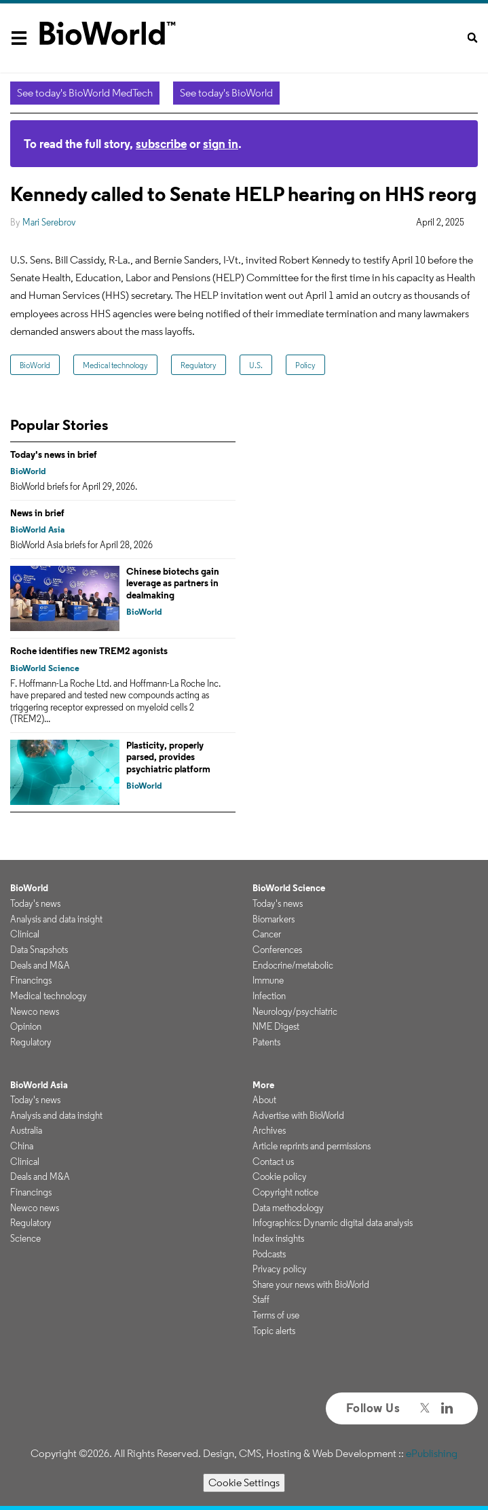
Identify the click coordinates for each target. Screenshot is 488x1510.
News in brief (37, 513)
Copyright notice (285, 1192)
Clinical (24, 934)
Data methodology (288, 1208)
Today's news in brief (53, 454)
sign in (220, 143)
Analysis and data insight (56, 919)
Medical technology (115, 365)
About (264, 1100)
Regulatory (199, 365)
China (21, 1146)
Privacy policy (279, 1269)
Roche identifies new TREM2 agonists (89, 651)
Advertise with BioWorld (298, 1115)
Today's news (35, 903)
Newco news (34, 1011)
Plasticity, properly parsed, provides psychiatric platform (168, 757)
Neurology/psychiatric (294, 1011)
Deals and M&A (40, 965)
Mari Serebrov (49, 222)
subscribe (161, 143)
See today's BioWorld (226, 92)
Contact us (273, 1161)
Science (25, 1238)
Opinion (25, 1026)
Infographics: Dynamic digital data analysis (332, 1223)
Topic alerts (273, 1331)
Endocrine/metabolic (292, 965)
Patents (266, 1042)
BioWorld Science (44, 668)
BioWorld (35, 365)
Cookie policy (279, 1176)
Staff (260, 1299)
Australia (26, 1130)
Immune (268, 980)
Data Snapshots (39, 949)
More (263, 1085)
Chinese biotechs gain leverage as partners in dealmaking (172, 583)
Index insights (278, 1238)
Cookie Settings (244, 1482)
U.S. (256, 365)
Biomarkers (273, 919)
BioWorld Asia (37, 529)
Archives (269, 1130)
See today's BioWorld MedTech (85, 92)
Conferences (277, 949)
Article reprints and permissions (311, 1146)
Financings (31, 980)
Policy (305, 365)
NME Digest (275, 1026)
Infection (269, 996)
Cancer (266, 934)
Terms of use (275, 1315)
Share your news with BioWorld (310, 1284)
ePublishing (431, 1453)
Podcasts (269, 1254)
